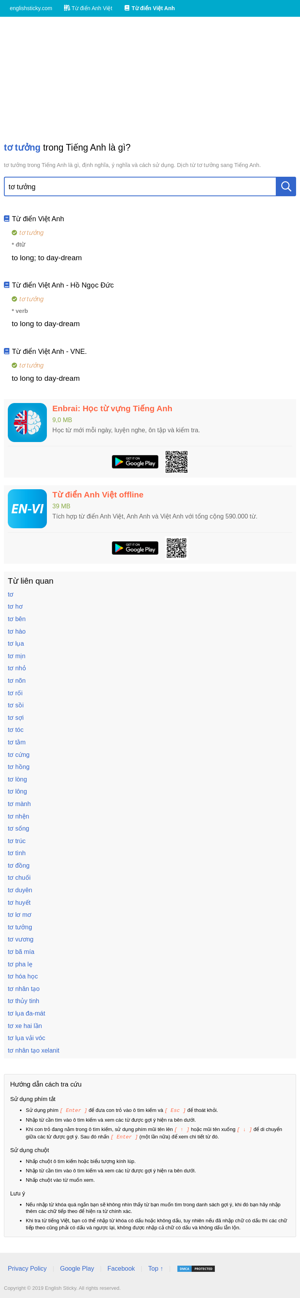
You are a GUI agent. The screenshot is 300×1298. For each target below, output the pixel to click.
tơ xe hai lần (25, 1026)
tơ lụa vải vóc (26, 1038)
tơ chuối (19, 877)
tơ (10, 594)
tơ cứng (19, 754)
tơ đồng (19, 865)
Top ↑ (155, 1267)
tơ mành (19, 804)
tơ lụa (16, 643)
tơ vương (21, 939)
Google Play (77, 1267)
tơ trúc (17, 841)
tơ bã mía (21, 951)
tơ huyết (19, 902)
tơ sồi (15, 705)
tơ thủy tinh (23, 1001)
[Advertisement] (150, 79)
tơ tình (17, 853)
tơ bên (17, 619)
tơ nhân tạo (23, 988)
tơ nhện (18, 816)
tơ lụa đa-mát (26, 1013)
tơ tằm (17, 742)
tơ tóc (15, 729)
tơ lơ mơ (19, 914)
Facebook (121, 1267)
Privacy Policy (27, 1267)
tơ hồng (19, 767)
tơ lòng (17, 779)
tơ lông (17, 791)
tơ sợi (15, 717)
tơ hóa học (23, 976)
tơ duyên (20, 890)
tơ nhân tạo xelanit (33, 1050)
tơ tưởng (20, 927)
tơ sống (18, 828)
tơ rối (15, 693)
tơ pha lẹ (20, 964)
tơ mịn (16, 656)
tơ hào (17, 631)
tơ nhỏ (17, 668)
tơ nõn (17, 680)
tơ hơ (15, 606)
